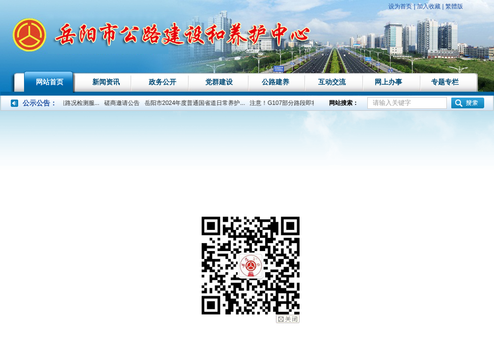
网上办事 (388, 82)
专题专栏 (445, 82)
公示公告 (36, 103)
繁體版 (454, 6)
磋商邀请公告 (124, 103)
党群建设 (219, 82)
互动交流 (332, 82)
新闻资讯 (106, 82)
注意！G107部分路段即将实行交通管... (303, 103)
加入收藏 (428, 6)
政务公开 (162, 82)
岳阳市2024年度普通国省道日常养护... (197, 103)
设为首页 (400, 6)
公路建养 (275, 82)
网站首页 (49, 82)
